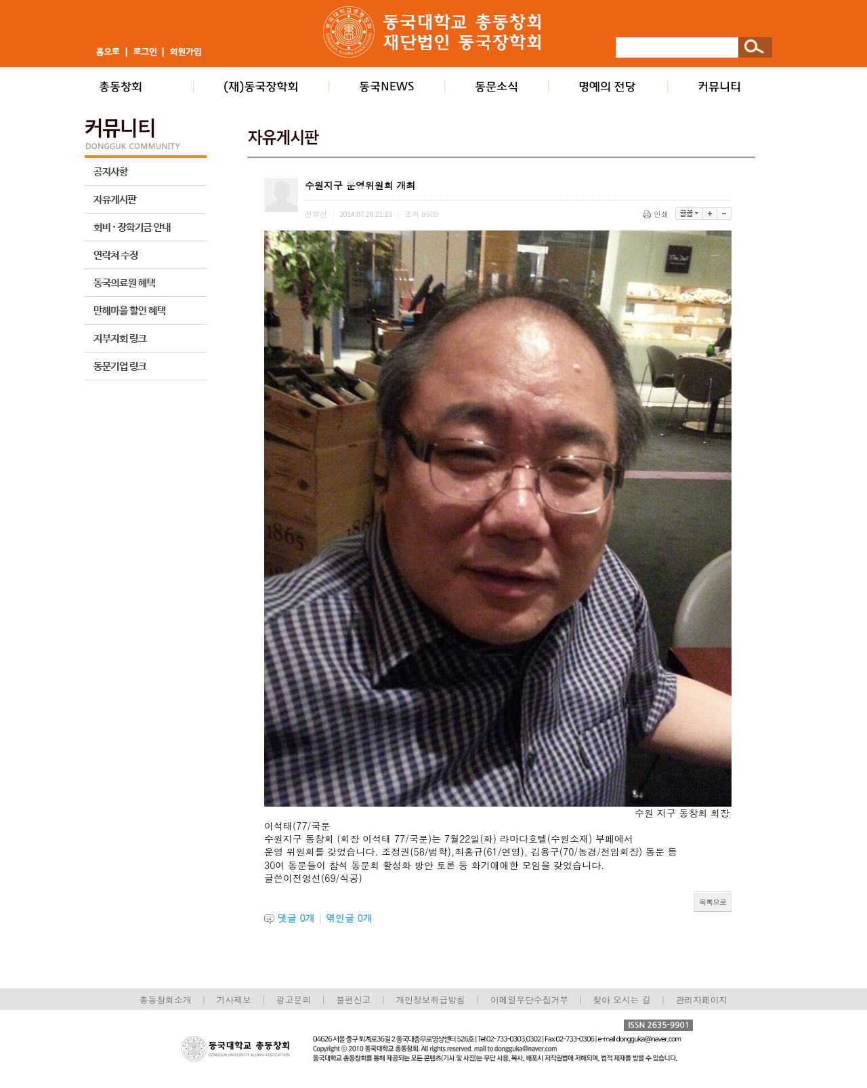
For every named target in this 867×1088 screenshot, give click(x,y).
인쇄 (657, 214)
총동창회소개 (166, 999)
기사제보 (234, 999)
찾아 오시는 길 (621, 999)
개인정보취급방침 (430, 999)
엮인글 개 (349, 918)
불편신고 (353, 999)
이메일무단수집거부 (530, 999)
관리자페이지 (702, 999)
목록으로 (712, 902)
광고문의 (293, 999)
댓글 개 (296, 918)
